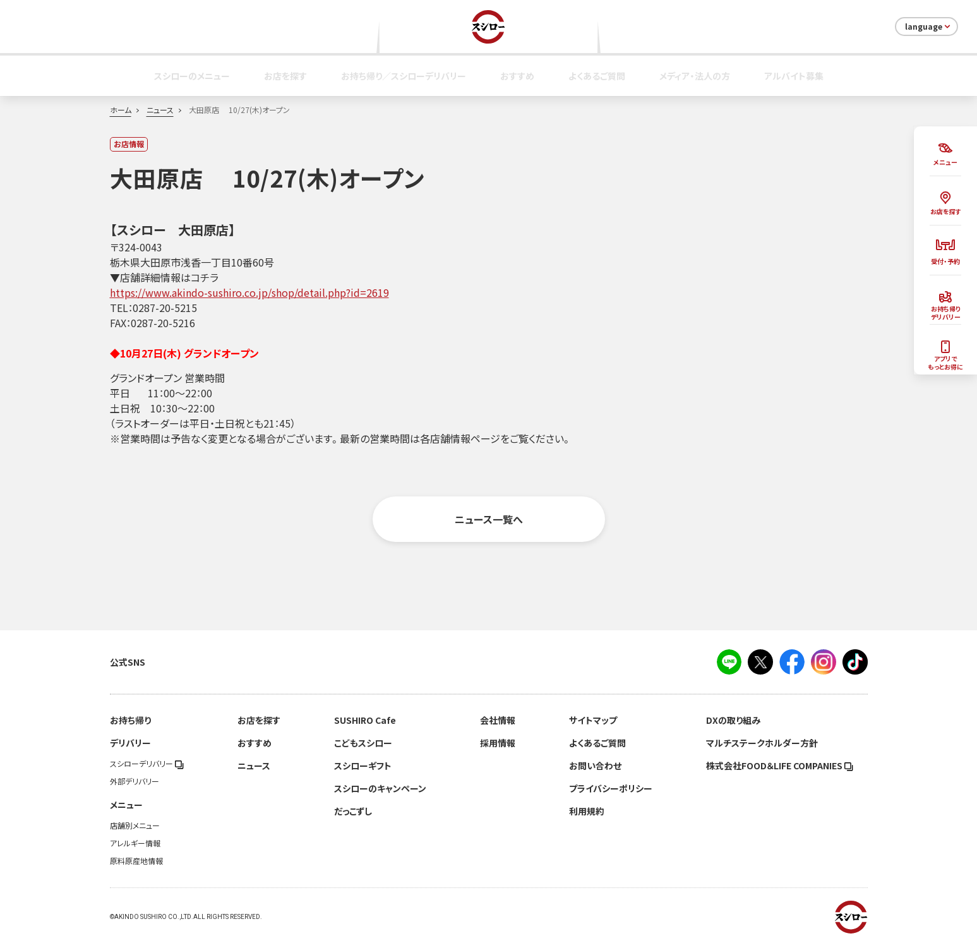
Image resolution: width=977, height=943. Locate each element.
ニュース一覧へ (489, 519)
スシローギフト (363, 765)
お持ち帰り (130, 720)
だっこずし (353, 811)
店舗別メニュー (135, 825)
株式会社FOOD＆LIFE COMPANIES (779, 765)
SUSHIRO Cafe (365, 720)
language (928, 26)
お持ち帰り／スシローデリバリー (403, 75)
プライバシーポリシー (610, 788)
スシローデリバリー (147, 763)
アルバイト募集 (794, 75)
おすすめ (517, 75)
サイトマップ (593, 720)
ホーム (120, 110)
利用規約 (586, 811)
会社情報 (497, 720)
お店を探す (285, 75)
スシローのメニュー (192, 75)
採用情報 (497, 742)
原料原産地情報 (136, 861)
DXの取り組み (733, 720)
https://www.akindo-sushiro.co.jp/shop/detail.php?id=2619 (249, 292)
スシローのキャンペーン (380, 788)
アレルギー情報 (135, 843)
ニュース (160, 110)
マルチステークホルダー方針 (762, 742)
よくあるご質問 (596, 75)
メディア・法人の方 (694, 75)
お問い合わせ (595, 765)
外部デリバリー (134, 781)
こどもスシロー (363, 742)
